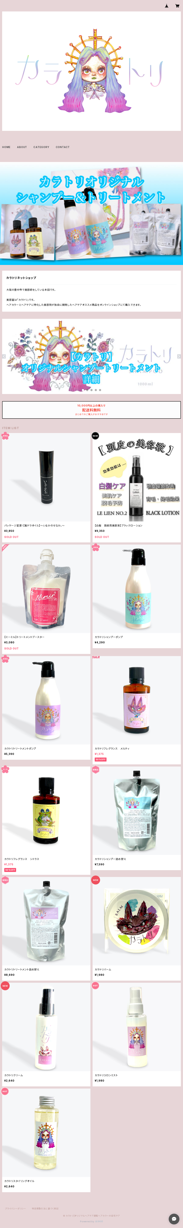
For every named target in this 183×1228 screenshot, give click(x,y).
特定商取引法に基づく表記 (45, 1208)
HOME (6, 147)
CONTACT (63, 147)
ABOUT (22, 147)
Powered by (91, 1221)
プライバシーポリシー (15, 1208)
